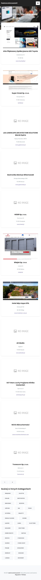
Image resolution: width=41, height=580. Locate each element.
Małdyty (21, 513)
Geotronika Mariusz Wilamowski (20, 175)
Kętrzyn (21, 503)
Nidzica (7, 538)
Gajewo (7, 543)
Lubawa (7, 557)
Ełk (19, 508)
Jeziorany (21, 557)
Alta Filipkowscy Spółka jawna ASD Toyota (20, 51)
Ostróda (7, 513)
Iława (19, 523)
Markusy (7, 553)
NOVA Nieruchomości (20, 425)
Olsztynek (32, 523)
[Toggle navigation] (38, 3)
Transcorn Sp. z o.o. (20, 464)
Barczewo (8, 503)
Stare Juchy (21, 543)
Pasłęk (7, 548)
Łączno (7, 523)
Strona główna (13, 18)
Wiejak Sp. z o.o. (20, 262)
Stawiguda (21, 538)
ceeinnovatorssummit (9, 3)
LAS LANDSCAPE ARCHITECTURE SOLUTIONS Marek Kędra (20, 134)
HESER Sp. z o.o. (20, 214)
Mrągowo (8, 493)
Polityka (23, 574)
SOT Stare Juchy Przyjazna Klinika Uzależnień (20, 384)
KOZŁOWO (21, 553)
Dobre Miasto (9, 533)
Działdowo (20, 548)
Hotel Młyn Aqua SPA (20, 303)
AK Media (20, 343)
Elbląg (7, 498)
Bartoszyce (21, 498)
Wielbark (7, 528)
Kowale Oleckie (9, 518)
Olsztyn (21, 493)
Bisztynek (22, 528)
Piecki (30, 508)
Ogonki (24, 518)
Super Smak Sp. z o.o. (20, 93)
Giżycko (7, 508)
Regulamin (18, 574)
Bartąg (23, 533)
